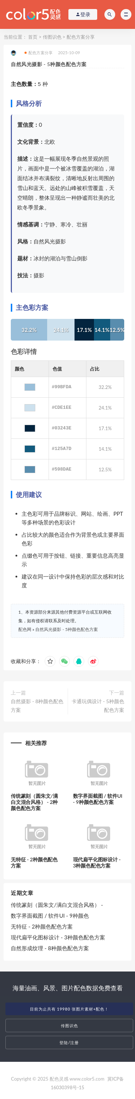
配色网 (24, 629)
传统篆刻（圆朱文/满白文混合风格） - (57, 904)
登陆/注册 (69, 1042)
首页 (32, 37)
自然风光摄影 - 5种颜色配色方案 (66, 629)
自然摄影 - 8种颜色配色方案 (37, 705)
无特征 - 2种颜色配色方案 (34, 862)
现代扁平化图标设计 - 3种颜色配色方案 (97, 862)
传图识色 (52, 37)
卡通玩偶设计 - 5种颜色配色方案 (98, 705)
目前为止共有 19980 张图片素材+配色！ (69, 1009)
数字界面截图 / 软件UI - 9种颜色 (50, 915)
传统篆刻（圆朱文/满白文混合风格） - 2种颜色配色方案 (34, 802)
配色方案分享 (81, 37)
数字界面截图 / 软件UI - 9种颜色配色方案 (97, 799)
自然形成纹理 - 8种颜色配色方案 (50, 948)
